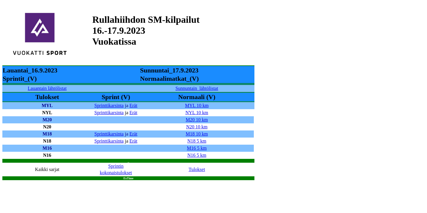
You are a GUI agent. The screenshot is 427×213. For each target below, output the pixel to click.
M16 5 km (197, 148)
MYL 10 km (196, 105)
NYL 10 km (196, 112)
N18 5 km (196, 140)
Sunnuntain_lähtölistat (197, 88)
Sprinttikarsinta (109, 105)
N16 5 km (196, 155)
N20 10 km (197, 126)
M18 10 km (197, 133)
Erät (134, 105)
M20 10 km (197, 119)
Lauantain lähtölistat (47, 88)
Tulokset (197, 169)
